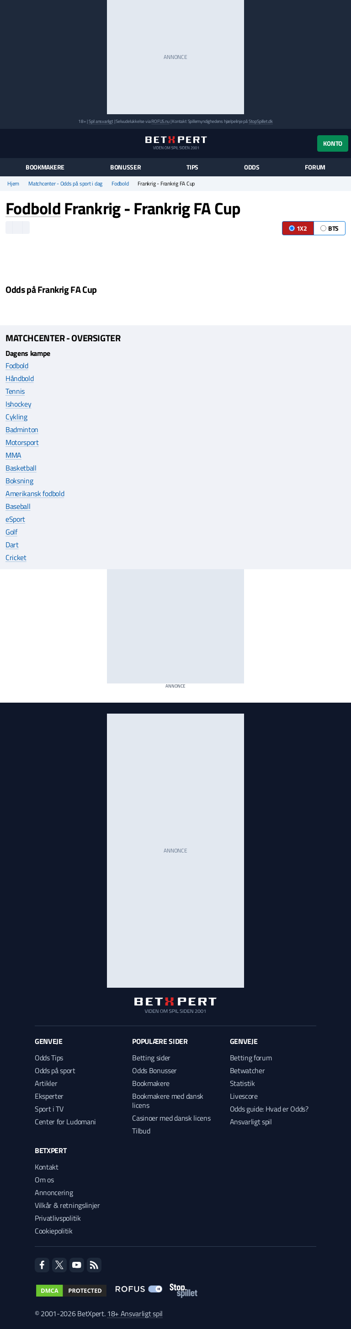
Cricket (16, 557)
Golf (11, 531)
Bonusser (125, 167)
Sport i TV (49, 1108)
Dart (12, 544)
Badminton (21, 429)
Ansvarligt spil (251, 1121)
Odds (252, 167)
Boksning (19, 480)
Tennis (15, 391)
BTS (329, 228)
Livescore (244, 1096)
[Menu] (10, 143)
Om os (44, 1179)
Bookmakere (45, 167)
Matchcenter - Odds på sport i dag (65, 183)
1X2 (298, 228)
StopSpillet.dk (261, 121)
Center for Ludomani (65, 1121)
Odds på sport (55, 1070)
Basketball (21, 467)
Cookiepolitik (54, 1230)
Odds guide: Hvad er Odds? (269, 1108)
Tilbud (141, 1130)
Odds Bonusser (154, 1070)
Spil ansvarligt (101, 121)
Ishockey (18, 403)
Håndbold (19, 378)
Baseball (17, 506)
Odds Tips (49, 1057)
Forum (315, 167)
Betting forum (251, 1057)
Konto (332, 143)
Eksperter (49, 1096)
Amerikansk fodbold (34, 493)
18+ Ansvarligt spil (135, 1313)
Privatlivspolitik (58, 1218)
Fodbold (120, 183)
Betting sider (151, 1057)
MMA (13, 455)
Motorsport (22, 442)
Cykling (16, 416)
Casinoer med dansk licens (171, 1117)
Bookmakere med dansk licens (167, 1101)
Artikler (46, 1083)
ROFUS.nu (160, 121)
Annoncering (54, 1192)
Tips (192, 167)
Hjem (13, 183)
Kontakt (46, 1166)
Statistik (242, 1083)
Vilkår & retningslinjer (67, 1205)
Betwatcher (247, 1070)
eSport (15, 519)
